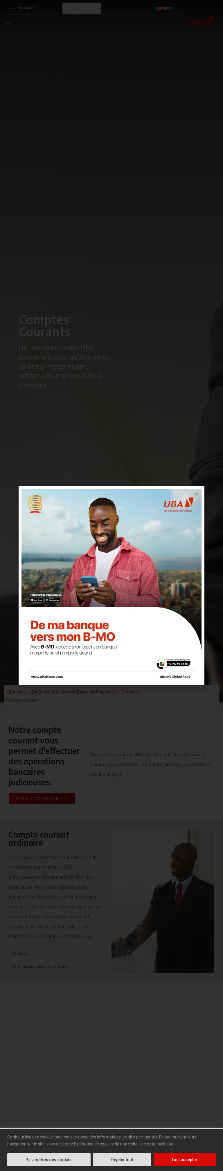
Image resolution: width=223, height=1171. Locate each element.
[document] (111, 585)
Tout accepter (184, 1159)
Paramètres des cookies (49, 1159)
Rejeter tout (122, 1159)
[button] (196, 494)
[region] (111, 1149)
